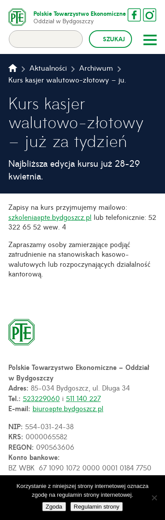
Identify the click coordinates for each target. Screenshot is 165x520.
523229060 (41, 398)
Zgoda (54, 506)
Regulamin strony (97, 506)
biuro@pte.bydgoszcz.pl (68, 408)
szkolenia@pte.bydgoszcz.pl (50, 217)
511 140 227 (83, 398)
